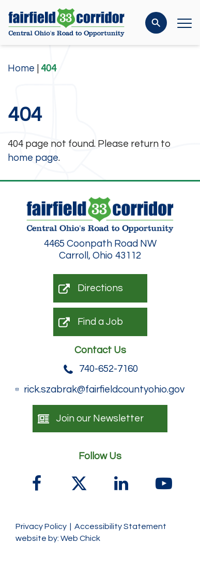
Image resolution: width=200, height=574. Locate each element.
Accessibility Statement (120, 526)
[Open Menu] (184, 23)
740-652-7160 (100, 369)
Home (21, 68)
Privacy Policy (41, 526)
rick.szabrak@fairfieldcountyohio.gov (100, 389)
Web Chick (80, 538)
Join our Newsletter (91, 419)
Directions (90, 288)
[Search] (156, 23)
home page (33, 158)
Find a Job (90, 322)
